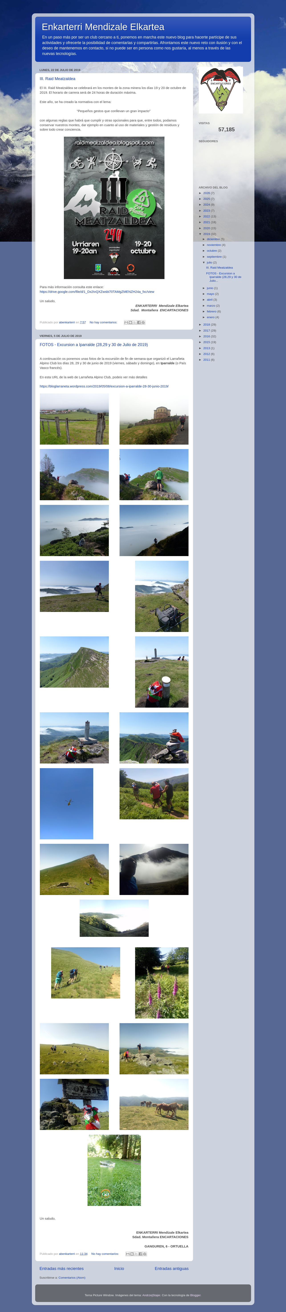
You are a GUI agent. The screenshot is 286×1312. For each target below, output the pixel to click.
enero (211, 317)
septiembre (215, 256)
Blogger (195, 1295)
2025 (207, 198)
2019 (207, 234)
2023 (207, 210)
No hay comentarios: (104, 322)
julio (210, 262)
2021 (207, 222)
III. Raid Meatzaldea (57, 79)
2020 (207, 228)
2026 (207, 193)
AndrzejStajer (151, 1295)
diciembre (214, 239)
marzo (211, 305)
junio (210, 288)
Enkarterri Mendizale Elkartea (103, 27)
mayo (211, 294)
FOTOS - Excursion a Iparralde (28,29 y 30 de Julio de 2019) (94, 344)
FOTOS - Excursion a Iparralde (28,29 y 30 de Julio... (223, 277)
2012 (207, 354)
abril (210, 299)
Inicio (119, 1268)
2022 (207, 216)
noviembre (214, 245)
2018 (207, 324)
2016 (207, 336)
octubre (212, 250)
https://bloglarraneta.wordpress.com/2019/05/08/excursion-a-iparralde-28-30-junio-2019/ (104, 386)
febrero (212, 311)
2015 (207, 342)
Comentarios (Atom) (72, 1277)
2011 (207, 359)
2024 (207, 204)
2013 (207, 348)
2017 (207, 330)
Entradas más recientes (62, 1268)
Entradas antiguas (172, 1268)
